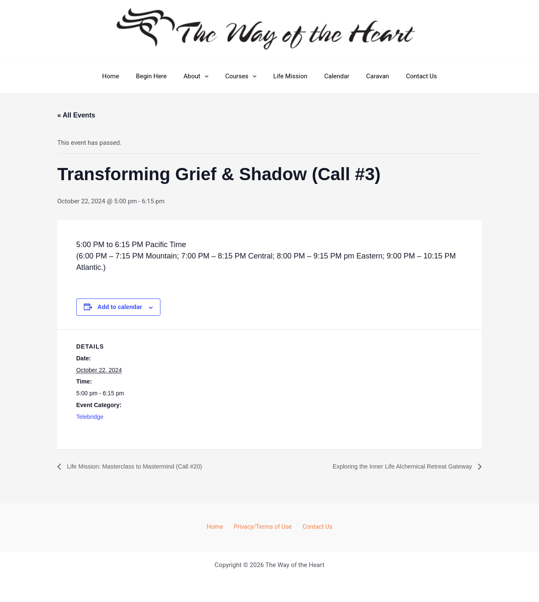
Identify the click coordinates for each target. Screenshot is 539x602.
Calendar (330, 76)
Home (125, 76)
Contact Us (406, 76)
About (202, 76)
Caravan (367, 76)
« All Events (76, 115)
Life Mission (288, 76)
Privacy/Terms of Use (262, 526)
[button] (211, 76)
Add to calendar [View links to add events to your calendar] (120, 307)
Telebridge (90, 416)
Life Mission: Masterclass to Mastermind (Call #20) (141, 466)
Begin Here (162, 76)
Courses (243, 76)
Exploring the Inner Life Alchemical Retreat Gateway (395, 466)
